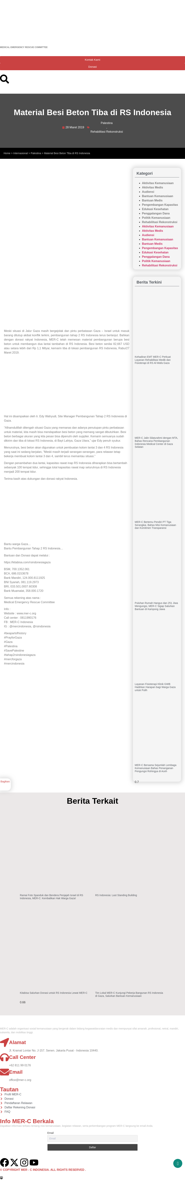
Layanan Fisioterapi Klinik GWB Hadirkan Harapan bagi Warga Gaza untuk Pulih (155, 687)
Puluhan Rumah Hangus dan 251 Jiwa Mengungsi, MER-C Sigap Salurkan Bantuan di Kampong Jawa (156, 606)
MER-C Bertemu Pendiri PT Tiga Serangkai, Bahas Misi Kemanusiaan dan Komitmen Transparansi (155, 525)
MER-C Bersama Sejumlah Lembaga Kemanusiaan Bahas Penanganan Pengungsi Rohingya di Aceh (155, 768)
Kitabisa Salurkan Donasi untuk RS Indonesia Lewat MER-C (53, 992)
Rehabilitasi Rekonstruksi (107, 131)
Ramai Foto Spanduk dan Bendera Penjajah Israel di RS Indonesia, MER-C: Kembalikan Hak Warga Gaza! (51, 897)
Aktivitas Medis (152, 187)
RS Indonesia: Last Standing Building (116, 895)
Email (50, 1132)
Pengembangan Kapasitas (160, 204)
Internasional (20, 153)
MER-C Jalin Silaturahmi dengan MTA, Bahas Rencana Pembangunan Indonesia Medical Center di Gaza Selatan (156, 442)
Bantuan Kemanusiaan (157, 196)
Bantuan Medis (152, 200)
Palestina (107, 123)
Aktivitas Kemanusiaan (158, 183)
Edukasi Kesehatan (155, 209)
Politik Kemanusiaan (156, 217)
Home (7, 153)
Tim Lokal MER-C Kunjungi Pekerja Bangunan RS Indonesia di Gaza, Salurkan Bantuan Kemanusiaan (129, 994)
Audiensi (148, 191)
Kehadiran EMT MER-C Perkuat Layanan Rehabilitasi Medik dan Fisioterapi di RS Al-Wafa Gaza (153, 359)
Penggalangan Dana (156, 213)
